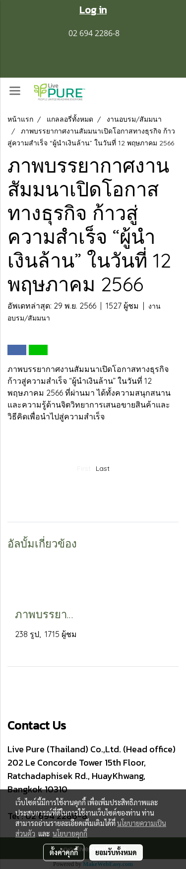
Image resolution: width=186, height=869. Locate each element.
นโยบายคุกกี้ (70, 833)
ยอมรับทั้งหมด (116, 852)
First (84, 468)
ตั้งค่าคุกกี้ (64, 852)
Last (103, 468)
